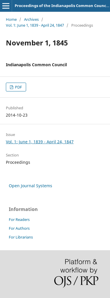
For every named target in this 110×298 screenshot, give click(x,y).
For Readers (19, 219)
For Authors (19, 228)
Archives (31, 19)
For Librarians (21, 237)
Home (11, 19)
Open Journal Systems (30, 185)
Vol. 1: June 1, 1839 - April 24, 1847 (35, 25)
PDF (18, 87)
